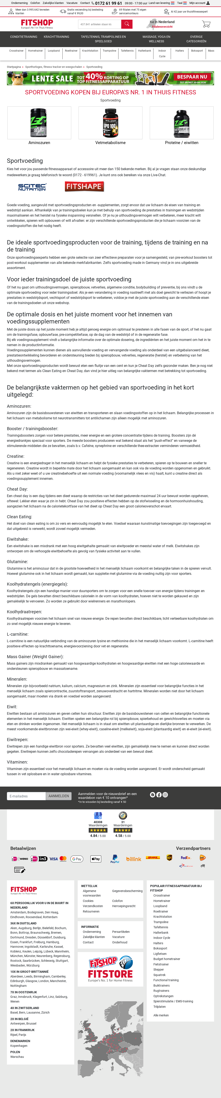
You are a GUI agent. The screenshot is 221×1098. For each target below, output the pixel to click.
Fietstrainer (161, 964)
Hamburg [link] (52, 942)
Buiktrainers (161, 985)
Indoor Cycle (161, 938)
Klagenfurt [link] (40, 997)
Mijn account (199, 3)
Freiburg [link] (39, 942)
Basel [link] (14, 1013)
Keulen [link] (27, 951)
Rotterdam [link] (50, 917)
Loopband (160, 906)
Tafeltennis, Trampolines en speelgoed (103, 42)
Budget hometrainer (166, 959)
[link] (152, 796)
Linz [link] (51, 997)
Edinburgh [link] (17, 981)
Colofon (35, 3)
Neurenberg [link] (44, 956)
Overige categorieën (196, 42)
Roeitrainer (160, 911)
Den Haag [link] (51, 912)
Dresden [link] (30, 938)
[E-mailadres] (26, 796)
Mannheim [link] (62, 951)
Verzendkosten (93, 906)
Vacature (71, 3)
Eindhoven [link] (17, 917)
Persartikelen (121, 932)
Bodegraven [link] (35, 912)
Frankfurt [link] (26, 942)
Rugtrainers (161, 991)
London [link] (43, 981)
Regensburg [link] (62, 956)
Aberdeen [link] (16, 976)
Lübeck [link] (48, 951)
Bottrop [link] (24, 933)
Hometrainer (161, 901)
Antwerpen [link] (17, 1024)
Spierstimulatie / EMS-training (173, 1001)
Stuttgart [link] (62, 961)
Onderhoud (119, 942)
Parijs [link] (22, 1035)
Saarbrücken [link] (31, 961)
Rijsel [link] (13, 1035)
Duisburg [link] (59, 938)
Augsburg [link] (25, 928)
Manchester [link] (58, 981)
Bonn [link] (13, 933)
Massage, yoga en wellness (156, 42)
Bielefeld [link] (48, 928)
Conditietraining (23, 40)
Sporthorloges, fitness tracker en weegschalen (53, 69)
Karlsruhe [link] (46, 947)
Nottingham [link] (18, 986)
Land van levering (161, 3)
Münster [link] (29, 956)
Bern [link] (22, 1013)
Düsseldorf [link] (45, 938)
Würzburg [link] (32, 965)
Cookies (88, 901)
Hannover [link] (16, 947)
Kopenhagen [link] (18, 1046)
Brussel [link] (31, 1024)
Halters (158, 943)
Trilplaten (159, 1007)
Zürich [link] (45, 1013)
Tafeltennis (160, 927)
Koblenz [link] (15, 951)
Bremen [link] (56, 933)
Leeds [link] (28, 976)
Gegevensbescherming (125, 891)
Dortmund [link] (17, 938)
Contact (85, 3)
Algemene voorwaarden (92, 893)
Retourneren (91, 911)
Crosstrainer (161, 896)
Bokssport (160, 949)
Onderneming (19, 3)
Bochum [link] (60, 928)
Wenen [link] (14, 1001)
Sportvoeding (94, 69)
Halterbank (160, 933)
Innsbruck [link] (25, 997)
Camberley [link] (58, 976)
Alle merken (161, 1015)
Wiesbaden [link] (17, 965)
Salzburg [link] (61, 997)
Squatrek (159, 975)
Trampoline (160, 922)
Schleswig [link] (47, 961)
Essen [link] (14, 942)
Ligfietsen (160, 954)
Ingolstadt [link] (31, 947)
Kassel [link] (58, 947)
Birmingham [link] (42, 976)
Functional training (166, 980)
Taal (182, 3)
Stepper (158, 970)
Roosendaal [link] (34, 917)
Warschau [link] (17, 1057)
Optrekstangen (163, 996)
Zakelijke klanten (53, 3)
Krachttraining (56, 40)
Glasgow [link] (31, 981)
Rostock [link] (15, 961)
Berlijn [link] (37, 928)
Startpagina (14, 69)
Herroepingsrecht (124, 906)
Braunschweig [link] (40, 933)
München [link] (16, 956)
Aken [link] (13, 928)
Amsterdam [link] (18, 912)
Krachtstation (162, 917)
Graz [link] (13, 997)
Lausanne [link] (33, 1013)
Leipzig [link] (37, 951)
